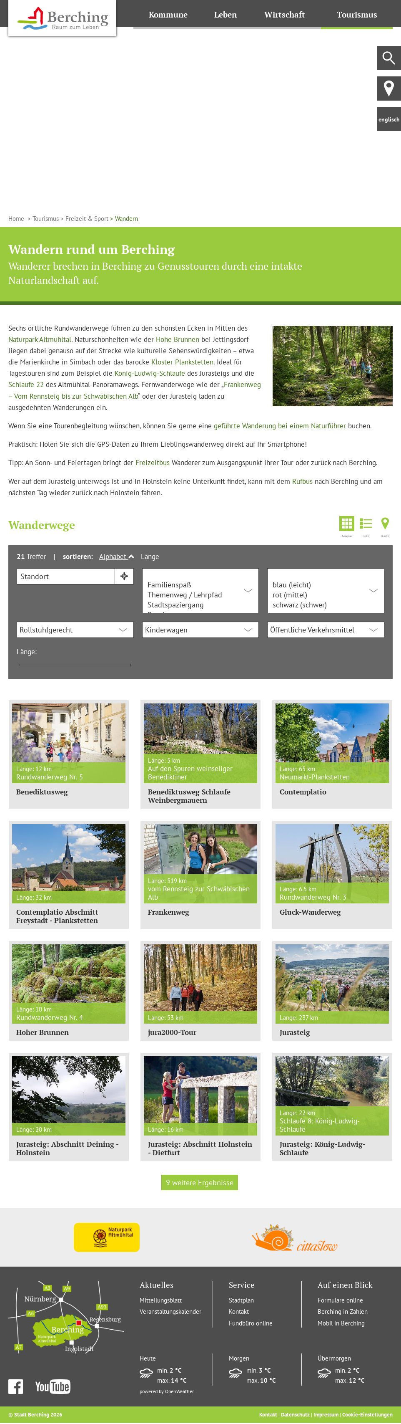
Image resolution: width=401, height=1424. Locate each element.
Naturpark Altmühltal (39, 339)
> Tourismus (42, 218)
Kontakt (239, 1313)
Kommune (168, 15)
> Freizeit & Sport (83, 218)
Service (242, 1286)
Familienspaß (200, 585)
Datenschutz (295, 1415)
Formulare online (340, 1301)
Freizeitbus (152, 462)
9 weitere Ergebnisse (199, 1183)
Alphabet (117, 556)
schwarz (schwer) (325, 605)
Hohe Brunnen (177, 339)
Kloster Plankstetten (182, 362)
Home (17, 218)
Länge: (27, 651)
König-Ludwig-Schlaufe (150, 373)
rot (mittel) (325, 595)
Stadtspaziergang (200, 605)
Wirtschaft (286, 15)
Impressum (325, 1415)
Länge (150, 556)
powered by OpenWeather (167, 1392)
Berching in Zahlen (343, 1313)
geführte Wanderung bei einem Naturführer (280, 425)
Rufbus (302, 481)
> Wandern (123, 218)
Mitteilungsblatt (161, 1301)
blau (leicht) (325, 585)
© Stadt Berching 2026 (35, 1415)
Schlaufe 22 (26, 384)
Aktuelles (156, 1286)
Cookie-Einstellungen (367, 1415)
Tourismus (357, 15)
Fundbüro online (251, 1324)
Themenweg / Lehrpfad (200, 595)
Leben (227, 15)
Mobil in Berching (341, 1324)
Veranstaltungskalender (170, 1313)
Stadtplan (241, 1301)
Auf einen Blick (345, 1286)
